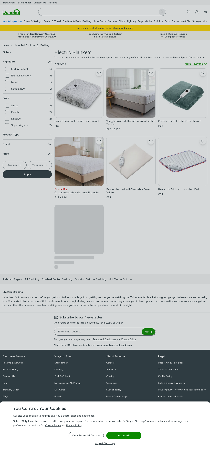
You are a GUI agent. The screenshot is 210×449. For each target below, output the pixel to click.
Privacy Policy (74, 425)
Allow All (124, 435)
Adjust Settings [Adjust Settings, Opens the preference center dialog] (105, 443)
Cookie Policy (53, 425)
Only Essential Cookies (86, 435)
